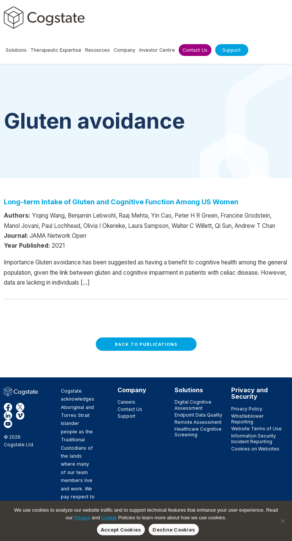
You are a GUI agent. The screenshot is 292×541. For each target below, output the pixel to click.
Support (126, 416)
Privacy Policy (246, 409)
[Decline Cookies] (282, 521)
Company (131, 390)
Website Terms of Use (256, 428)
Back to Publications (146, 344)
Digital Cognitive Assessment (193, 405)
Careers (126, 402)
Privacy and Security (249, 393)
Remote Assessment (198, 422)
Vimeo (20, 415)
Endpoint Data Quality (198, 415)
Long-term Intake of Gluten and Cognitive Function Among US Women (121, 201)
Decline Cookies (173, 530)
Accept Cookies (121, 530)
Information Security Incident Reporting (253, 438)
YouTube (8, 424)
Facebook (8, 407)
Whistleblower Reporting (247, 419)
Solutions (189, 390)
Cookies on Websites (255, 449)
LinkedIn (8, 415)
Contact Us (129, 409)
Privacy (82, 517)
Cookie (109, 517)
